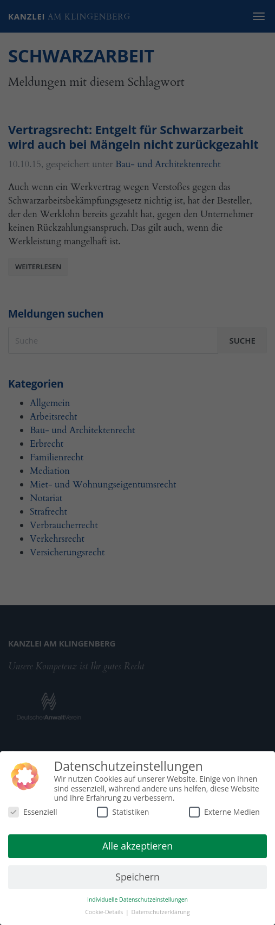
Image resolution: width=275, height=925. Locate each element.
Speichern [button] (137, 876)
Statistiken (123, 812)
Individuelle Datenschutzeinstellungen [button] (137, 899)
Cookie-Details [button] (105, 912)
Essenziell (32, 812)
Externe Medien (224, 812)
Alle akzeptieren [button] (137, 845)
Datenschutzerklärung (161, 912)
